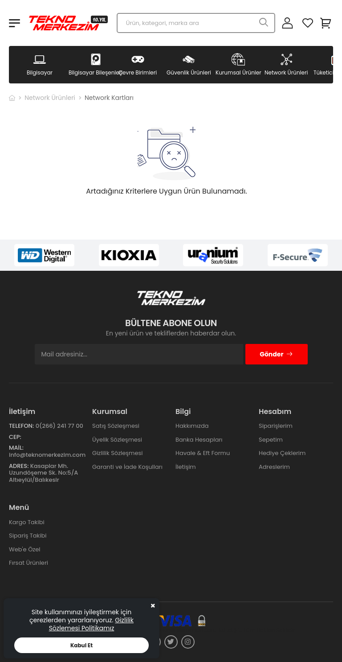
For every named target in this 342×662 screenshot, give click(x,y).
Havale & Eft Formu (202, 453)
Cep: (15, 437)
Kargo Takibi (27, 522)
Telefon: (21, 426)
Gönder (276, 354)
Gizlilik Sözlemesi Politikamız (91, 624)
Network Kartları (109, 97)
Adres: (18, 466)
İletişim (185, 467)
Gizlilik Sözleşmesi (117, 453)
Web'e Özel (25, 549)
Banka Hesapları (198, 439)
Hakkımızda (191, 426)
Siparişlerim (276, 426)
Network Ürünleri (49, 97)
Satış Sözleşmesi (115, 426)
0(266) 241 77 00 (59, 426)
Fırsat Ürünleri (28, 563)
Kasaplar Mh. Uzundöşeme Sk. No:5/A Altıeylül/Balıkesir (43, 473)
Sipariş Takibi (27, 535)
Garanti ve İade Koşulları (127, 467)
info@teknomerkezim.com (47, 455)
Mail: (16, 447)
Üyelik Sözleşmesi (117, 439)
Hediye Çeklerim (282, 453)
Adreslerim (274, 467)
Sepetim (271, 439)
